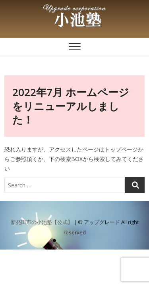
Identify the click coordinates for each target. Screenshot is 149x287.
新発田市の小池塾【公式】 (42, 222)
